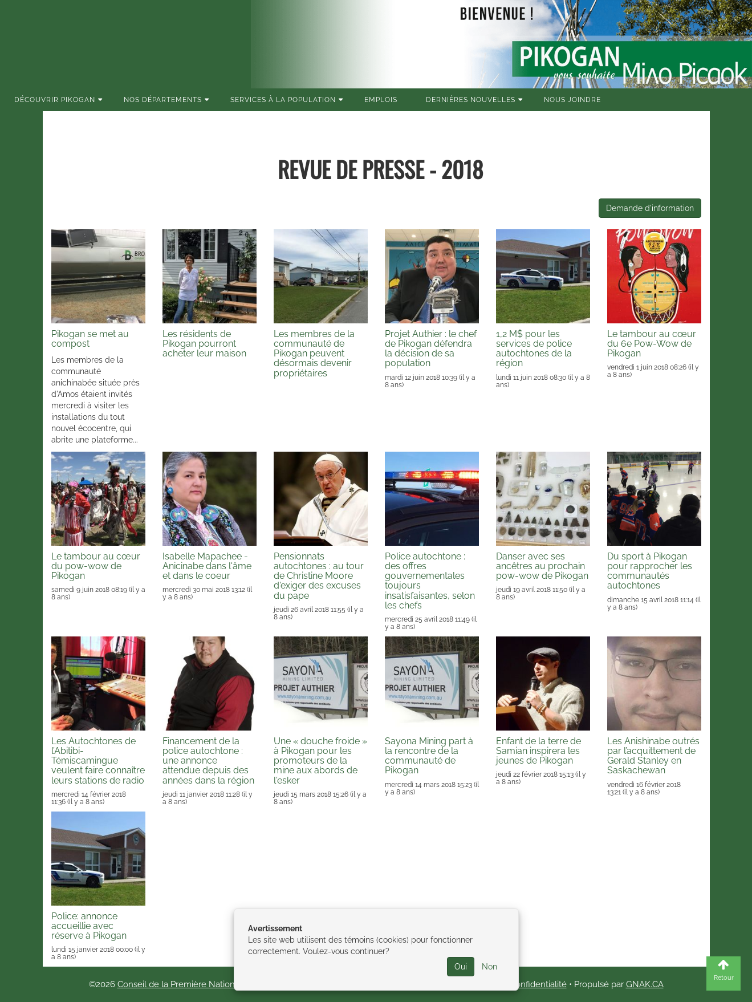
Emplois (380, 100)
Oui (460, 966)
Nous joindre (572, 100)
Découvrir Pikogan (54, 100)
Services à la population (283, 100)
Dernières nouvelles (470, 100)
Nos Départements (163, 100)
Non (489, 966)
